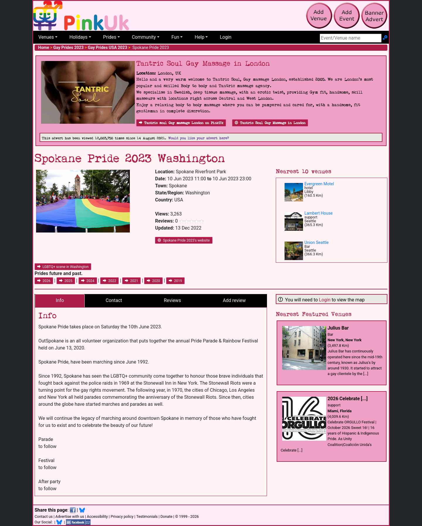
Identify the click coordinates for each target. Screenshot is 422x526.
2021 (131, 281)
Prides (109, 37)
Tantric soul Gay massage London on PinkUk (181, 123)
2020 (153, 281)
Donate (166, 516)
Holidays (78, 37)
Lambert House (318, 213)
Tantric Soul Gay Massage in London (270, 123)
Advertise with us (69, 516)
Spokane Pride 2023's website (184, 240)
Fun (175, 37)
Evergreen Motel (319, 183)
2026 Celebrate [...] (348, 398)
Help (199, 37)
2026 (43, 281)
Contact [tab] (114, 300)
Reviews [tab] (172, 300)
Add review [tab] (234, 300)
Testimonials (147, 516)
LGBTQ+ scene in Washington (63, 267)
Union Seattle (316, 242)
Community (144, 37)
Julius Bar (338, 328)
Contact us (44, 516)
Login (225, 37)
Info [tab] (60, 300)
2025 (65, 281)
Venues (46, 37)
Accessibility (97, 516)
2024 (87, 281)
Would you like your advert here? (198, 138)
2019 (175, 281)
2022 (109, 281)
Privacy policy (121, 516)
